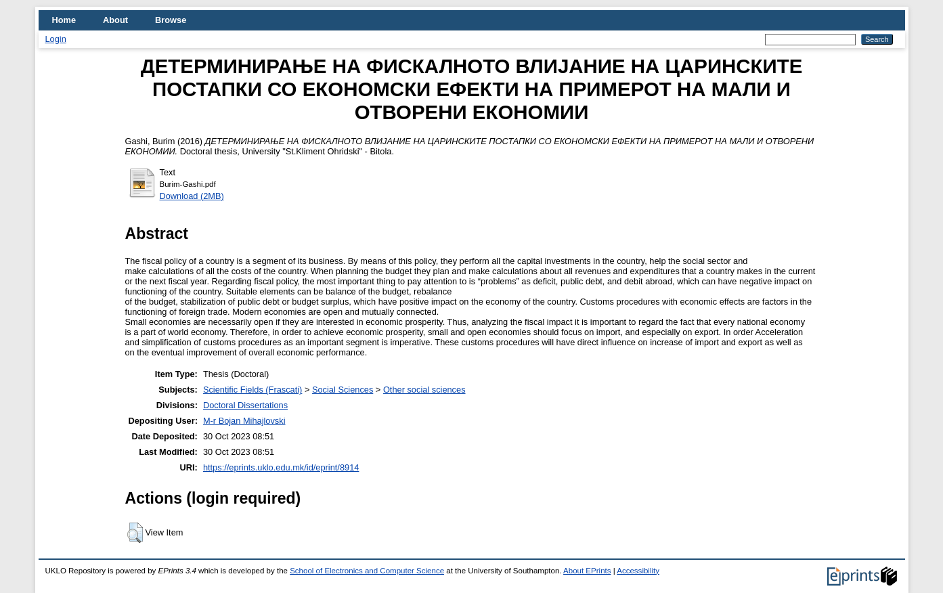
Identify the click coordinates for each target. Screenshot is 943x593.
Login (55, 39)
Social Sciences (342, 390)
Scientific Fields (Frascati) (252, 390)
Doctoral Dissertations (245, 405)
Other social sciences (424, 390)
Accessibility (638, 571)
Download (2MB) (192, 196)
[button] (135, 533)
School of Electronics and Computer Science (367, 571)
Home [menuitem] (64, 20)
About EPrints (587, 571)
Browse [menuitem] (170, 20)
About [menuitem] (115, 20)
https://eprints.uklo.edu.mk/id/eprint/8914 (281, 467)
